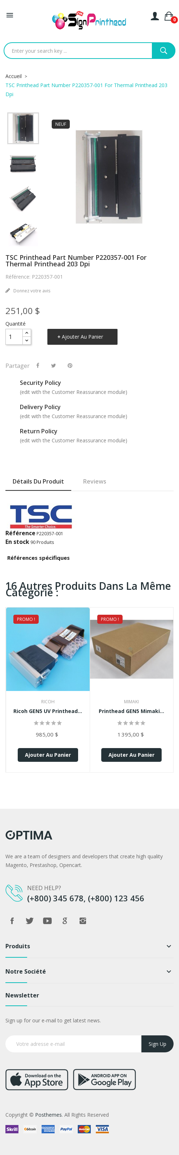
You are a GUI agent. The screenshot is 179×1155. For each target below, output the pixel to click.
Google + (65, 920)
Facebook (11, 920)
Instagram (82, 920)
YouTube (47, 920)
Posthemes (48, 1114)
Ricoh (48, 702)
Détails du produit (38, 481)
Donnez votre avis (31, 291)
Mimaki (131, 702)
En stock (17, 542)
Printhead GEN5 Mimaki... (131, 711)
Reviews (94, 481)
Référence (20, 533)
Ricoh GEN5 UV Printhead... (47, 711)
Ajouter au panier (82, 336)
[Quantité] (14, 337)
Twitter (29, 920)
